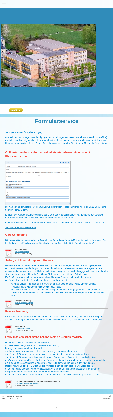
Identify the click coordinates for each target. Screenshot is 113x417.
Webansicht (107, 398)
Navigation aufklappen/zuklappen (56, 4)
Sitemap (19, 396)
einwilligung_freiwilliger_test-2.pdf (27, 383)
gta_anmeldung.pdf (22, 252)
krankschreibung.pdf (22, 328)
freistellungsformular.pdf (24, 303)
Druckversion (8, 396)
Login (109, 396)
